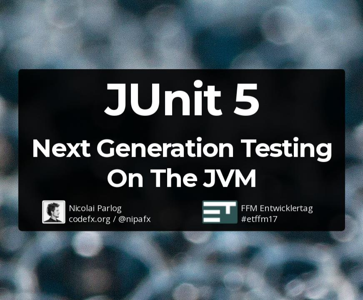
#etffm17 (259, 218)
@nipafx (134, 218)
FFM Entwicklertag (277, 207)
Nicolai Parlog (94, 207)
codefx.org (89, 218)
